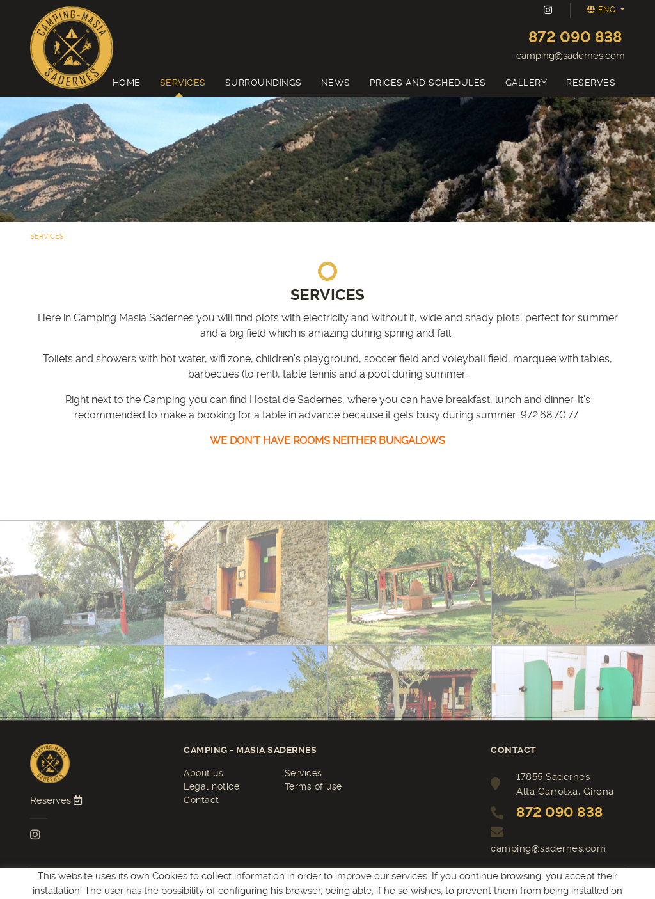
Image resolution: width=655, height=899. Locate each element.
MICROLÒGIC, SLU (326, 883)
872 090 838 (575, 37)
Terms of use (313, 786)
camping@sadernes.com (570, 55)
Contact (201, 800)
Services (303, 773)
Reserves (57, 800)
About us (203, 773)
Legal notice (211, 786)
